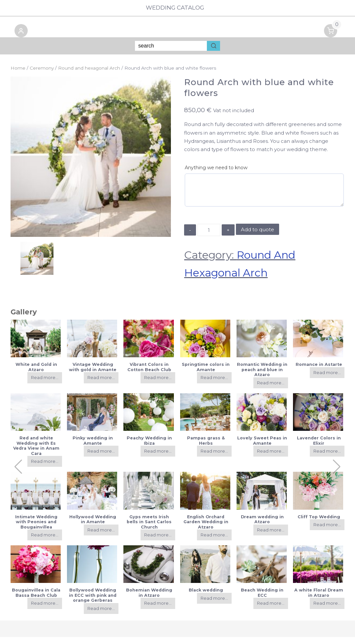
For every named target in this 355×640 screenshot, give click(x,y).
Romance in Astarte (319, 367)
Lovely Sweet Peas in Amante (262, 443)
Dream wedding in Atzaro (262, 522)
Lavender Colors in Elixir (319, 443)
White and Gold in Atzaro (36, 370)
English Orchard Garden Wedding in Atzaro (205, 524)
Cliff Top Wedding (319, 519)
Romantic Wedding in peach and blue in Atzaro (262, 372)
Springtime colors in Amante (206, 370)
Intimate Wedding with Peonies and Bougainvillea (36, 524)
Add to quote (257, 232)
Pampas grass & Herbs (206, 443)
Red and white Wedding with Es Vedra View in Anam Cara (36, 448)
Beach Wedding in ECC (262, 595)
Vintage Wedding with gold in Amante (92, 370)
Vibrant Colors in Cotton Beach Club (149, 370)
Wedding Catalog (177, 8)
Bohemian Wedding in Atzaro (149, 595)
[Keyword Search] (171, 49)
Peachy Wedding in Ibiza (149, 443)
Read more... (44, 380)
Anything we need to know (216, 171)
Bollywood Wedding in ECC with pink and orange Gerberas (92, 598)
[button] (17, 35)
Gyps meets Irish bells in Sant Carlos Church (149, 524)
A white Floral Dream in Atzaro (318, 595)
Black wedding (206, 593)
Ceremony (42, 71)
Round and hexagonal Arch (89, 71)
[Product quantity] (208, 233)
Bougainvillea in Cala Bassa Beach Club (36, 595)
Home (18, 71)
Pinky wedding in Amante (93, 443)
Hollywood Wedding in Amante (92, 522)
